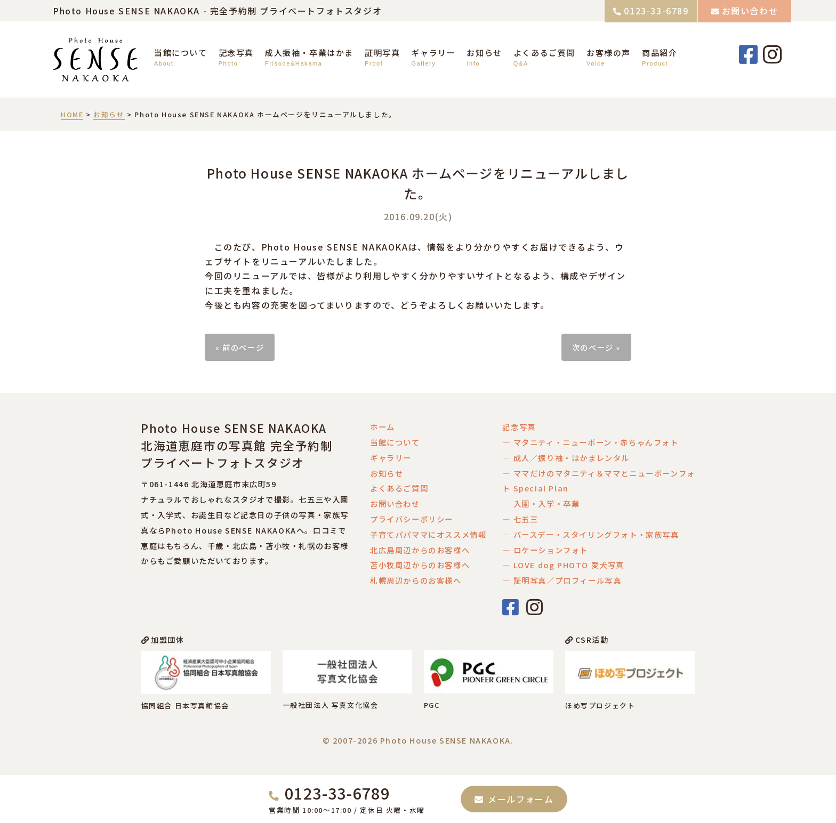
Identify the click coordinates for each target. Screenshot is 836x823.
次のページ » (596, 347)
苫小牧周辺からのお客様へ (420, 564)
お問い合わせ (750, 10)
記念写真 (236, 52)
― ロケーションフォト (545, 549)
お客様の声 (608, 52)
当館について (180, 52)
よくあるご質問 (544, 52)
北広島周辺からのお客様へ (420, 549)
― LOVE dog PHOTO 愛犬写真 (563, 564)
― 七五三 (520, 519)
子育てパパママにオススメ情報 (428, 534)
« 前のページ (239, 347)
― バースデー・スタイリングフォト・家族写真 (590, 534)
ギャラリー (433, 52)
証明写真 (382, 52)
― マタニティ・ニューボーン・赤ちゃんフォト (590, 442)
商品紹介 (659, 52)
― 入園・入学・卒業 (541, 503)
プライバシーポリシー (411, 519)
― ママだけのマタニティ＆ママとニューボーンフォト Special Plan (598, 480)
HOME (72, 114)
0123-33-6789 (656, 10)
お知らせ (484, 52)
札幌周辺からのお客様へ (416, 580)
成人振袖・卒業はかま (309, 52)
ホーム (382, 426)
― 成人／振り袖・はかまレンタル (566, 457)
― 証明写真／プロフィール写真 (561, 580)
